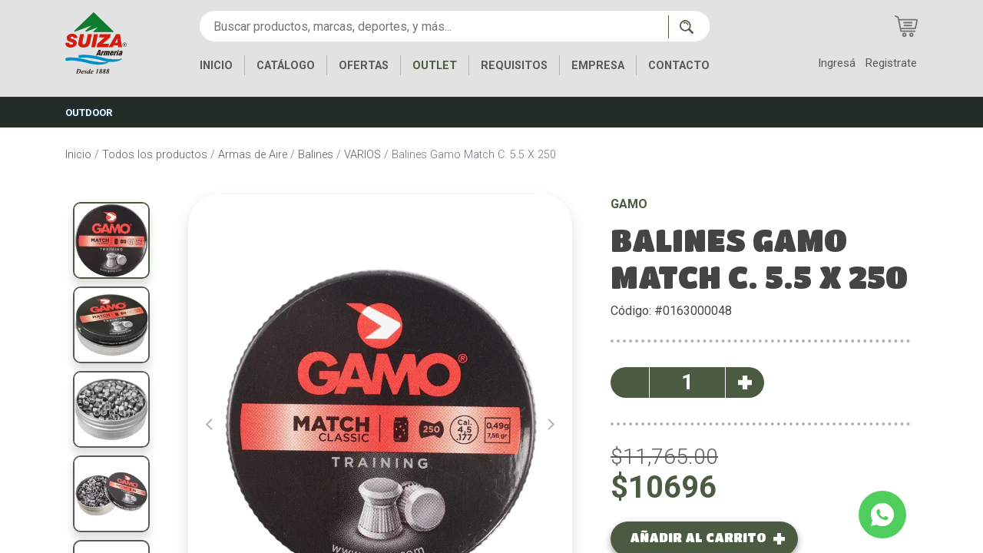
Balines (315, 154)
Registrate (891, 63)
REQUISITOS (514, 65)
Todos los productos (154, 154)
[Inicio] (96, 42)
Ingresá (837, 63)
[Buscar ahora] (689, 26)
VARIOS (362, 154)
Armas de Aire (252, 154)
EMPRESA (597, 65)
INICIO (216, 65)
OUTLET (434, 65)
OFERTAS (364, 65)
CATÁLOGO (286, 65)
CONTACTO (679, 65)
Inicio (78, 154)
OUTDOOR (88, 112)
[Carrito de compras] (906, 26)
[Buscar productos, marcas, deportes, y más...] (434, 26)
